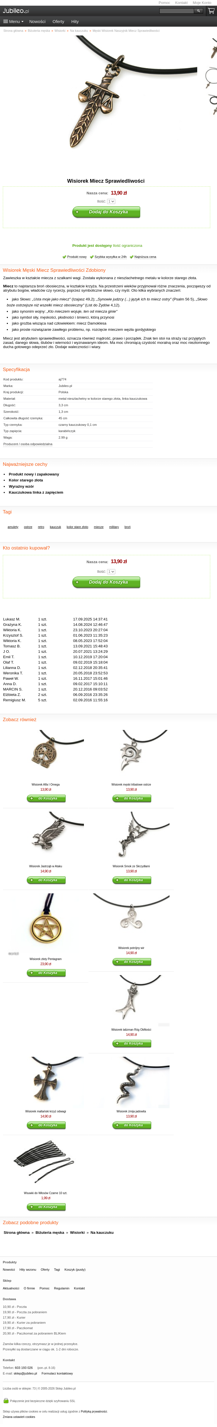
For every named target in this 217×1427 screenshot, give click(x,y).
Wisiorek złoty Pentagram (46, 959)
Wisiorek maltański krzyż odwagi (45, 1111)
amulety (13, 527)
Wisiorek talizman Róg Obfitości (131, 1029)
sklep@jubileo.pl (25, 1373)
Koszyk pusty (212, 11)
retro (41, 527)
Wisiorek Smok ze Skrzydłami (131, 866)
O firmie (29, 1288)
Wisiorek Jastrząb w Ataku (45, 866)
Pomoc (164, 3)
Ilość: (101, 201)
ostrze (28, 527)
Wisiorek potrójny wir (131, 948)
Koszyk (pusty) (74, 1269)
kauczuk (55, 527)
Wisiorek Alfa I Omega (46, 784)
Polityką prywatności (94, 1411)
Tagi (57, 1269)
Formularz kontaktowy (57, 1373)
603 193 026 (24, 1367)
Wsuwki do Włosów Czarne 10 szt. (45, 1193)
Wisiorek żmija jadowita (131, 1111)
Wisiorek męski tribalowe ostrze (131, 784)
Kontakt (181, 3)
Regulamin (61, 1288)
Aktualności (11, 1288)
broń (128, 527)
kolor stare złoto (77, 527)
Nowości (37, 21)
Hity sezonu (27, 1269)
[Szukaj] (176, 11)
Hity (75, 21)
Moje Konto (202, 3)
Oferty (58, 21)
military (114, 527)
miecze (98, 527)
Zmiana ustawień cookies (19, 1416)
